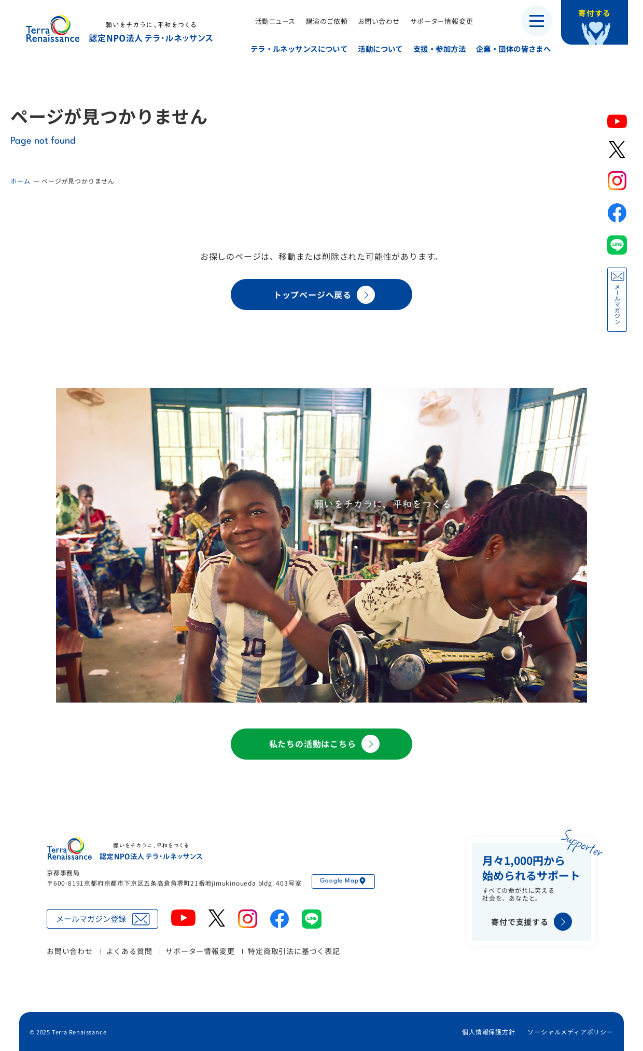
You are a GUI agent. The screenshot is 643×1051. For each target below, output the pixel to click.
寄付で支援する (531, 922)
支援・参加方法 (436, 48)
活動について (376, 48)
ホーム (20, 180)
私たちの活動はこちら (324, 744)
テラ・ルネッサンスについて (295, 48)
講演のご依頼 (323, 21)
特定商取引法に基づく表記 (294, 951)
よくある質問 (129, 951)
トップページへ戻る (324, 295)
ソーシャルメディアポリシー (570, 1031)
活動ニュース (271, 21)
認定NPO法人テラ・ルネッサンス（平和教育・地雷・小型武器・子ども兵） (119, 28)
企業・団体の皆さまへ (509, 48)
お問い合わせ (375, 21)
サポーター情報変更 (438, 21)
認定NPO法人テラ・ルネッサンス (124, 848)
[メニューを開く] (536, 20)
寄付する (600, 15)
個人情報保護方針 (488, 1031)
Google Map (343, 881)
